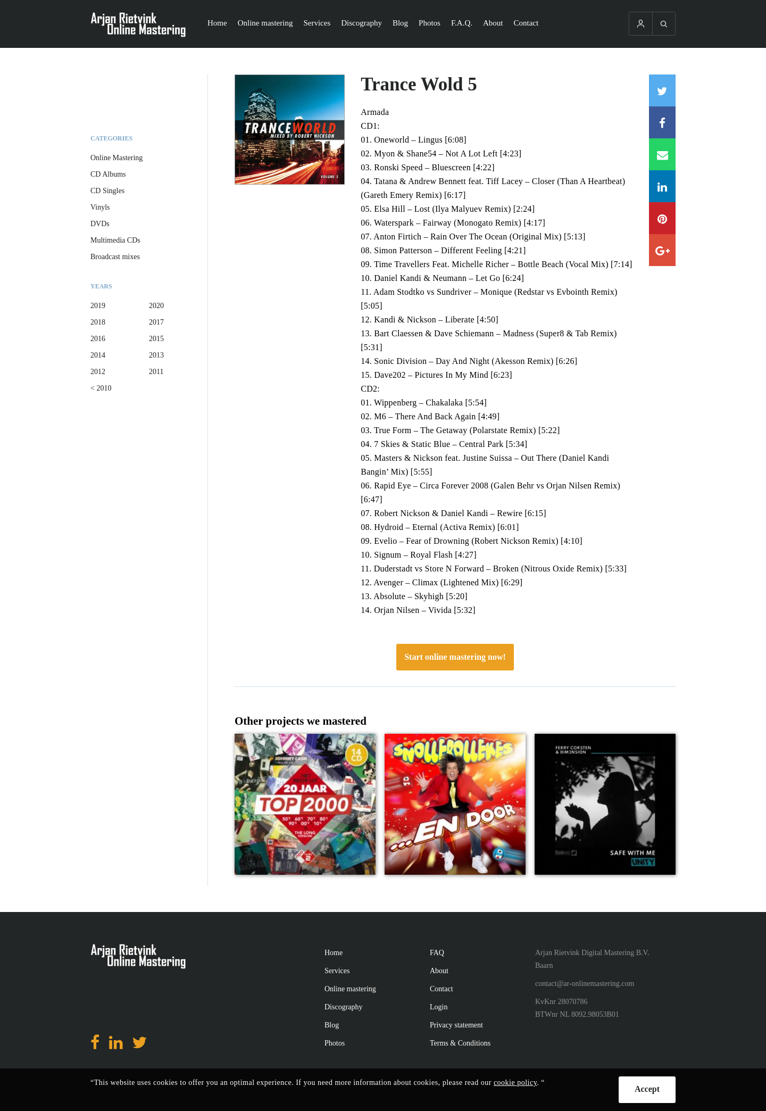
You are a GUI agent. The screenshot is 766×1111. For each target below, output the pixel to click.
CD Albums (108, 174)
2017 (156, 322)
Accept (647, 1088)
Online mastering (265, 23)
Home (217, 23)
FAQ (437, 953)
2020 (156, 306)
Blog (400, 23)
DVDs (100, 224)
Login (438, 1007)
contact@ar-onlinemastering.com (584, 984)
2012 (97, 372)
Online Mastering (116, 158)
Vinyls (100, 207)
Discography (361, 23)
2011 (156, 372)
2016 (97, 339)
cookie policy (515, 1083)
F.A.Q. (461, 23)
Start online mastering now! (455, 656)
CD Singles (107, 191)
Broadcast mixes (115, 257)
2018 (97, 322)
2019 (97, 306)
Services (316, 23)
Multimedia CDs (115, 240)
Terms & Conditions (460, 1043)
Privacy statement (456, 1025)
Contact (526, 23)
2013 (156, 355)
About (493, 23)
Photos (429, 23)
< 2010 (100, 388)
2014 (97, 355)
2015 (156, 339)
